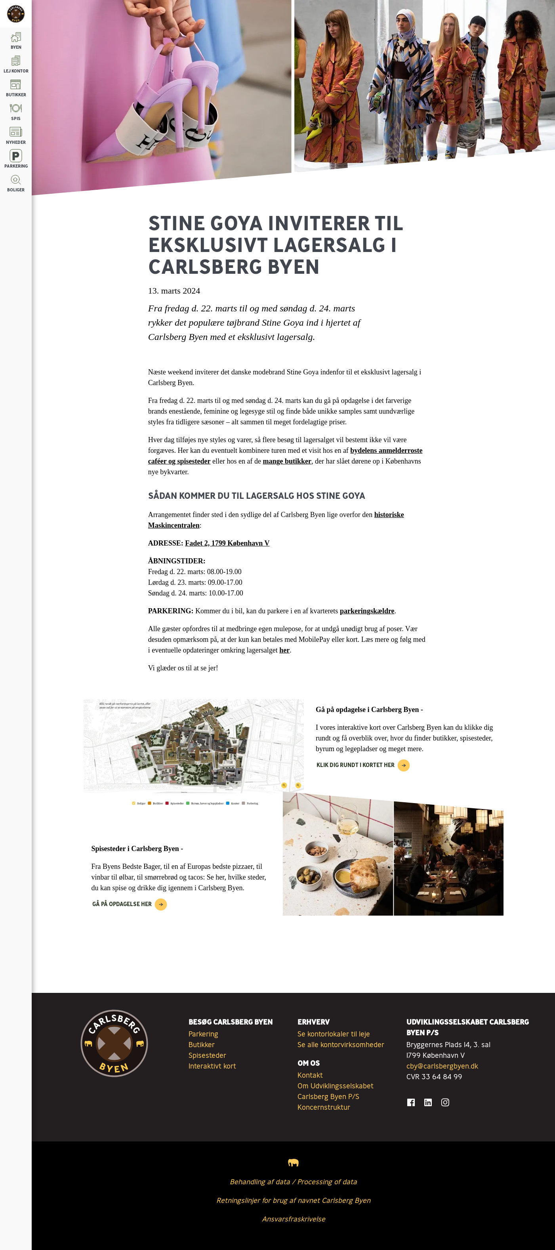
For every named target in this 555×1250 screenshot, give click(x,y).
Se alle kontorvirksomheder (341, 1044)
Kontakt (310, 1075)
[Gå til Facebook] (411, 1102)
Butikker (202, 1044)
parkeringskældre (367, 611)
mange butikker (287, 461)
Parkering (203, 1033)
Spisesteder (207, 1055)
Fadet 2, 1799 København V (227, 543)
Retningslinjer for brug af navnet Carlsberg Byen (293, 1200)
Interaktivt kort (212, 1065)
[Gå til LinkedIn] (428, 1102)
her (284, 650)
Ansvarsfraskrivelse (293, 1218)
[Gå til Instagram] (445, 1102)
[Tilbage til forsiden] (16, 14)
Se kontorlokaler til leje (334, 1033)
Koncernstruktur (324, 1107)
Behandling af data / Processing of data (293, 1181)
